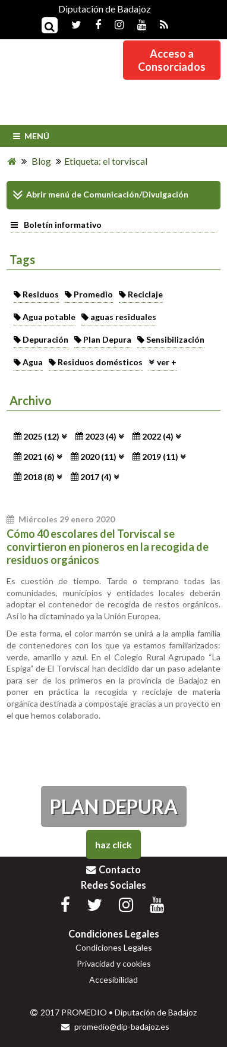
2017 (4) (96, 477)
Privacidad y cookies (114, 963)
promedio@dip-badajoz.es (115, 1026)
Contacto (113, 869)
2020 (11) (98, 457)
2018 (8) (39, 477)
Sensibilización (175, 339)
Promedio (93, 294)
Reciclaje (145, 294)
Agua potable (49, 317)
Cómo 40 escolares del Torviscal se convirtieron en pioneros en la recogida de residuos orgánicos (108, 546)
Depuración (45, 339)
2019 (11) (160, 457)
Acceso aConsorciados (172, 60)
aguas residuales (123, 317)
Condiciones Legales (113, 947)
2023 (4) (100, 436)
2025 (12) (41, 436)
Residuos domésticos (100, 362)
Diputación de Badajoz (104, 8)
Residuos (41, 294)
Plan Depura (107, 339)
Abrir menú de (46, 195)
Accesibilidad (113, 979)
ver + (166, 362)
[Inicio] (12, 161)
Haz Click (113, 844)
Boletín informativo (56, 225)
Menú (30, 136)
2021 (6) (39, 457)
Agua (33, 362)
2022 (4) (158, 436)
